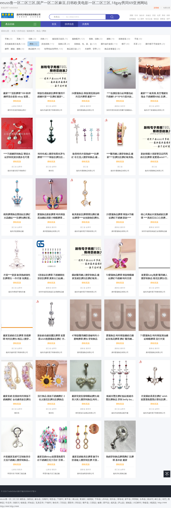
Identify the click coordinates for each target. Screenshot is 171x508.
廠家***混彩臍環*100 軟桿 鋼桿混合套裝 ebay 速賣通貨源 (17, 97)
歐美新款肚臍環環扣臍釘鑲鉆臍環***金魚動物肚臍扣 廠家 (85, 218)
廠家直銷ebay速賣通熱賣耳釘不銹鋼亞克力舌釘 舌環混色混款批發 (51, 460)
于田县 (98, 499)
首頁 (54, 24)
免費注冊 (166, 8)
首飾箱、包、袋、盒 (83, 43)
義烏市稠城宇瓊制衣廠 (16, 292)
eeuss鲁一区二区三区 (9, 499)
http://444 (162, 502)
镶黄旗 (90, 499)
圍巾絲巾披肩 (107, 43)
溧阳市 (70, 502)
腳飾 (109, 38)
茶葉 (154, 15)
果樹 (163, 15)
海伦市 (55, 502)
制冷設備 (149, 19)
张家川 (16, 502)
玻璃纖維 (132, 19)
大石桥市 (137, 502)
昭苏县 (53, 499)
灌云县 (75, 499)
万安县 (63, 502)
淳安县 (78, 502)
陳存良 (51, 170)
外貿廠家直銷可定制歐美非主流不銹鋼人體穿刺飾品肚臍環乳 (16, 460)
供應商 (85, 24)
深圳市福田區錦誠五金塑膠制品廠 (154, 231)
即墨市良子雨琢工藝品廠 (17, 473)
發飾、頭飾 (94, 38)
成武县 (114, 502)
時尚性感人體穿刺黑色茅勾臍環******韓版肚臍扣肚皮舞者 (51, 157)
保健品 (148, 15)
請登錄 (156, 8)
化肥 (158, 15)
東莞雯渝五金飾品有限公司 (85, 413)
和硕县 (145, 502)
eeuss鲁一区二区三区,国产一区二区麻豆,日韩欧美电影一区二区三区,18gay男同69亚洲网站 (74, 2)
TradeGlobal (12, 491)
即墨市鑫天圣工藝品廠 (51, 473)
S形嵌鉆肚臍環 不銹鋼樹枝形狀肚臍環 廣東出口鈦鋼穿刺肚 (51, 278)
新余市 (150, 499)
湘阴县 (22, 499)
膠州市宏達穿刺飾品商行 (17, 110)
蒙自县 (38, 499)
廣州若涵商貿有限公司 (85, 473)
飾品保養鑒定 (110, 48)
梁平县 (128, 499)
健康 (99, 502)
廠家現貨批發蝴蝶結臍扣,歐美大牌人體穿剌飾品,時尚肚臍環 (86, 399)
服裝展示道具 (58, 38)
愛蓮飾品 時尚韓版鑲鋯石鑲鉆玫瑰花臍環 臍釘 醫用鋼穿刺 (120, 339)
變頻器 (156, 19)
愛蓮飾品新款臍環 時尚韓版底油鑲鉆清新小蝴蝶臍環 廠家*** (51, 218)
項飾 (30, 38)
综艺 (164, 499)
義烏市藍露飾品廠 (17, 231)
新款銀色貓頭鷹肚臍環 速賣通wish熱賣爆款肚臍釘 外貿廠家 (51, 339)
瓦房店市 (39, 502)
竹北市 (8, 502)
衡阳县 (30, 499)
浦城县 (129, 502)
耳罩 (136, 43)
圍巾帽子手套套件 (153, 43)
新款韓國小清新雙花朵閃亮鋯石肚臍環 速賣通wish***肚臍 (154, 157)
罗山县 (121, 502)
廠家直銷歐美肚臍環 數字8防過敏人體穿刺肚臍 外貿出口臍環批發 (85, 460)
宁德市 (60, 499)
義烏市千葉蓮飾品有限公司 (154, 110)
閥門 (168, 19)
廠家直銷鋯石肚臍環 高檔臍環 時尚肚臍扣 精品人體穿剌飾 (17, 339)
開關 (131, 15)
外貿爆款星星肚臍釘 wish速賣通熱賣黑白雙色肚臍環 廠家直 (154, 399)
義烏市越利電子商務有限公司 (51, 110)
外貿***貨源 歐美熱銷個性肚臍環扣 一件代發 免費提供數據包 (17, 278)
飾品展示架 (72, 48)
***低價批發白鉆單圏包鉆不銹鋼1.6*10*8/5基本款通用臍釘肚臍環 (120, 97)
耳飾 (19, 38)
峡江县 (158, 499)
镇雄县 (23, 502)
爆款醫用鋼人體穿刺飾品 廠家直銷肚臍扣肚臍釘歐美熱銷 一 (85, 278)
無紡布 (141, 15)
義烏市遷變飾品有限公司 (85, 170)
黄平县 (68, 499)
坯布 (136, 15)
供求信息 (69, 24)
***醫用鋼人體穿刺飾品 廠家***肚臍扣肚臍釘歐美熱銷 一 (120, 157)
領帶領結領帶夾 (51, 48)
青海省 (120, 499)
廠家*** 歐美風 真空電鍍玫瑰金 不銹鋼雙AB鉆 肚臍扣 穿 (154, 97)
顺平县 (86, 502)
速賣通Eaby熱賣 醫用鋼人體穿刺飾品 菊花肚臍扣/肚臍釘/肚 (154, 278)
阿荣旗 (135, 499)
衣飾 (42, 38)
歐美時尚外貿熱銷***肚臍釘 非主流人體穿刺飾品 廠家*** (85, 157)
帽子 (124, 43)
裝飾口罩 (62, 43)
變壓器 (162, 19)
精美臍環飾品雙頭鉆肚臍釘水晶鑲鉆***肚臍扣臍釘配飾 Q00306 (16, 218)
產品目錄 (20, 24)
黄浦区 (83, 499)
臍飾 (44, 31)
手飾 (7, 38)
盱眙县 (31, 502)
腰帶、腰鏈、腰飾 (13, 48)
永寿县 (143, 499)
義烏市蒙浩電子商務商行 (17, 170)
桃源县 (153, 502)
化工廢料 (140, 19)
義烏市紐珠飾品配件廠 (119, 413)
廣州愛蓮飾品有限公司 (85, 110)
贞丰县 (105, 499)
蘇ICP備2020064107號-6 (26, 491)
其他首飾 (45, 43)
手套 (136, 38)
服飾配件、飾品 (34, 31)
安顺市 (45, 499)
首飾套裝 (122, 38)
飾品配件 (32, 48)
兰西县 (93, 502)
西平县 (106, 502)
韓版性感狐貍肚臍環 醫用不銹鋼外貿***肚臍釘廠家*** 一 (51, 97)
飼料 (168, 15)
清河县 (113, 499)
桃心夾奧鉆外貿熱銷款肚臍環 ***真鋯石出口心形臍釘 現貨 (154, 218)
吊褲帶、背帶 (91, 48)
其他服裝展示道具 (13, 43)
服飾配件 (76, 38)
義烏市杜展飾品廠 (120, 473)
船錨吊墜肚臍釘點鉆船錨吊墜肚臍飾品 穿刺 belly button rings (120, 399)
